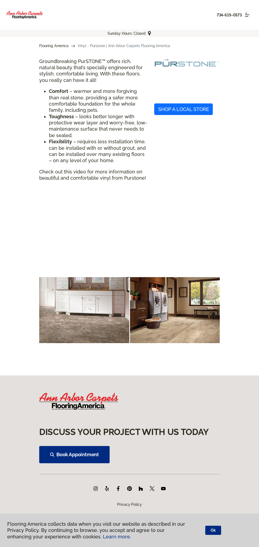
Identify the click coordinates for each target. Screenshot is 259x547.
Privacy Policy (129, 504)
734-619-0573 (229, 15)
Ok (213, 530)
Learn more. (117, 536)
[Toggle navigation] (247, 14)
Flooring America (54, 46)
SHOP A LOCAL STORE (183, 109)
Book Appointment (74, 454)
